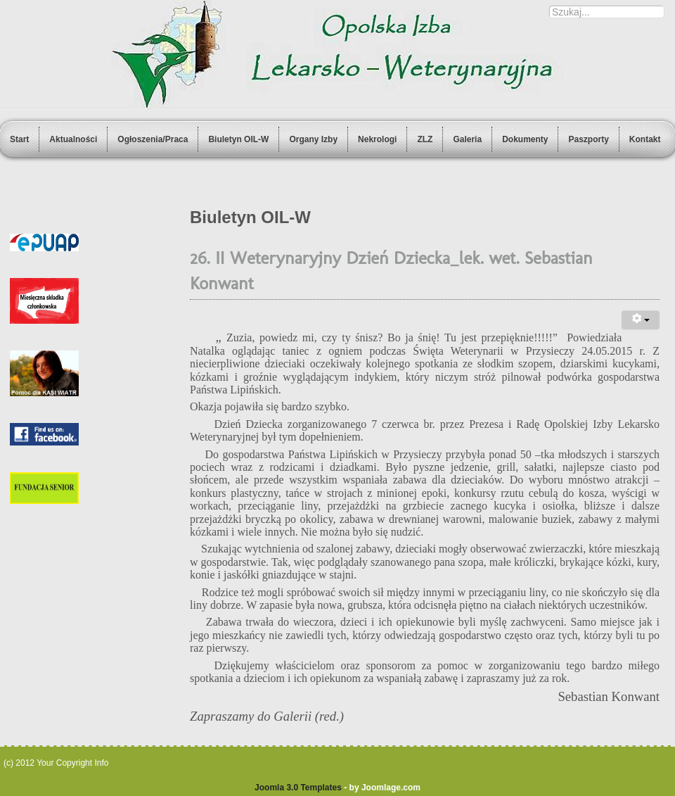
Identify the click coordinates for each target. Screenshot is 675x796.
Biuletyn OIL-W (238, 139)
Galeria (467, 139)
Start (19, 139)
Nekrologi (377, 139)
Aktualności (73, 139)
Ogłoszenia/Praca (152, 139)
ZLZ (424, 139)
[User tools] (641, 319)
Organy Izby (313, 139)
